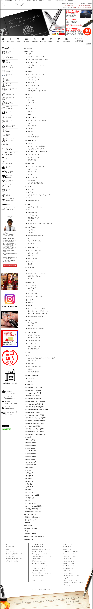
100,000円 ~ (29, 467)
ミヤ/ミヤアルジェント (35, 335)
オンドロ (30, 261)
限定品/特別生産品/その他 (35, 235)
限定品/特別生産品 (33, 349)
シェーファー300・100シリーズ (37, 166)
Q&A (7, 549)
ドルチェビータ (32, 212)
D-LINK (30, 369)
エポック (30, 131)
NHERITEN (12, 6)
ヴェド (30, 270)
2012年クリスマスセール (33, 509)
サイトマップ (10, 556)
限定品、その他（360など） (36, 328)
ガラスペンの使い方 (11, 412)
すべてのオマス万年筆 (33, 412)
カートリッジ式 (31, 503)
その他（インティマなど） (36, 296)
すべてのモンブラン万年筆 (34, 387)
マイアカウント (29, 525)
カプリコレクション (34, 215)
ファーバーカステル (32, 247)
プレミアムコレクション (35, 366)
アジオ (30, 174)
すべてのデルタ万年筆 (33, 396)
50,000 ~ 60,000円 (31, 453)
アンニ (30, 209)
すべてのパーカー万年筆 (33, 393)
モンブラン (29, 54)
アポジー (30, 97)
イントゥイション (33, 253)
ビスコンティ (30, 302)
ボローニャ (31, 325)
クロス (28, 94)
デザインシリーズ (33, 258)
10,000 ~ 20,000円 (31, 442)
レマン (30, 238)
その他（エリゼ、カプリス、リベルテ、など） (42, 358)
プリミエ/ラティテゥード (35, 77)
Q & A (18, 41)
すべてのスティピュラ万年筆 (35, 415)
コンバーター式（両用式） (34, 506)
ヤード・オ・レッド (32, 375)
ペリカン (29, 115)
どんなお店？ (9, 391)
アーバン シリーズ (33, 85)
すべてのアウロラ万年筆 (33, 398)
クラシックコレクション (35, 250)
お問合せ (27, 522)
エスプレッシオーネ (34, 337)
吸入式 (28, 500)
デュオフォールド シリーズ (36, 74)
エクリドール (32, 230)
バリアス (30, 232)
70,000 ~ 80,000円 (31, 459)
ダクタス (30, 128)
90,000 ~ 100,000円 (31, 464)
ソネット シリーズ (33, 80)
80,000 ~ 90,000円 (31, 462)
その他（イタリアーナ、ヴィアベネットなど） (42, 223)
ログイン (8, 407)
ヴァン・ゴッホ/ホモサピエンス (37, 314)
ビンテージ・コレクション (36, 207)
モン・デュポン (32, 361)
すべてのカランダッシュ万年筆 (35, 434)
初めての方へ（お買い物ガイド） (35, 536)
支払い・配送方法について (14, 554)
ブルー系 (29, 484)
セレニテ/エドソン (33, 154)
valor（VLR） (32, 180)
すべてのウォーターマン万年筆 (35, 401)
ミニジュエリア (32, 293)
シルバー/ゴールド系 (32, 495)
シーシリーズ (32, 108)
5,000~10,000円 (30, 440)
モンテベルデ (30, 282)
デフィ (30, 355)
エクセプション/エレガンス (36, 149)
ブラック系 (29, 473)
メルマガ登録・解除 (31, 528)
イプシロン (31, 192)
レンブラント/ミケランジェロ (37, 308)
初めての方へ (10, 41)
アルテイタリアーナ (34, 323)
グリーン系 (29, 487)
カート (58, 41)
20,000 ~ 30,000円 (31, 445)
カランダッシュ (31, 227)
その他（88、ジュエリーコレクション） (40, 195)
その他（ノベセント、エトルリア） (38, 273)
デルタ (28, 204)
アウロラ (29, 186)
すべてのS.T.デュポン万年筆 (34, 404)
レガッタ (30, 291)
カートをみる (10, 546)
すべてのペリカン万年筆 (33, 390)
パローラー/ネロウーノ (35, 340)
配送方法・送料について (32, 517)
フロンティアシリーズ (34, 88)
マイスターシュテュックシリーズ (38, 59)
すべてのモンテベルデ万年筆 (35, 407)
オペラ (30, 305)
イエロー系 (29, 492)
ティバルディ (30, 300)
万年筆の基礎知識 (30, 533)
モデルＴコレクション (34, 276)
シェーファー (30, 163)
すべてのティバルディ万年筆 (35, 423)
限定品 (30, 220)
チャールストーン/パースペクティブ (39, 151)
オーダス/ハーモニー (34, 157)
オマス (28, 320)
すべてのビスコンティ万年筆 (35, 431)
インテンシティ (32, 177)
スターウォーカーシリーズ (36, 65)
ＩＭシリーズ (32, 82)
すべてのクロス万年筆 (33, 426)
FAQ (26, 531)
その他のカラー (31, 498)
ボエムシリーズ (32, 62)
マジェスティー (32, 126)
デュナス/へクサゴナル (35, 241)
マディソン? (31, 243)
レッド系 (29, 489)
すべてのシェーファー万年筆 (35, 429)
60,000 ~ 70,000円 (31, 456)
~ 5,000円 (29, 437)
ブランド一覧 (26, 41)
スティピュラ (30, 267)
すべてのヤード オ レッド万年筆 (36, 418)
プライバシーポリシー (31, 520)
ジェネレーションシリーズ (36, 56)
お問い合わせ (66, 41)
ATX (29, 105)
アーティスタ (32, 285)
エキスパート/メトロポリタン (37, 146)
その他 (30, 67)
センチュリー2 (32, 103)
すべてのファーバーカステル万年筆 (37, 409)
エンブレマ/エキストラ (35, 346)
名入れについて (10, 401)
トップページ (29, 48)
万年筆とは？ (9, 396)
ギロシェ (30, 255)
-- (37, 544)
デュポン (29, 352)
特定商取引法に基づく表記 (33, 511)
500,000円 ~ (29, 470)
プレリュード (32, 172)
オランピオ (31, 363)
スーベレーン (32, 117)
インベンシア (32, 288)
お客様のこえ (51, 41)
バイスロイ (31, 378)
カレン (30, 143)
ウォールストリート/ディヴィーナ (38, 311)
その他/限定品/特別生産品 (35, 183)
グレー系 (29, 478)
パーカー (29, 71)
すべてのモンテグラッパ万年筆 (35, 420)
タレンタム (31, 197)
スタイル (30, 134)
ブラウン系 (29, 476)
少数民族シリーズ (33, 218)
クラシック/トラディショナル (37, 120)
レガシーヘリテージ (34, 169)
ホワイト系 (29, 481)
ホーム (3, 41)
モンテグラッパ (31, 332)
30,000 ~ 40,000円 (31, 448)
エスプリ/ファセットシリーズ (37, 91)
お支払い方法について (31, 514)
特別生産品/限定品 (33, 137)
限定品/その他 (32, 160)
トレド (30, 123)
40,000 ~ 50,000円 (31, 451)
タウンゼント (32, 100)
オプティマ (31, 189)
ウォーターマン (31, 140)
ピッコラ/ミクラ (33, 343)
